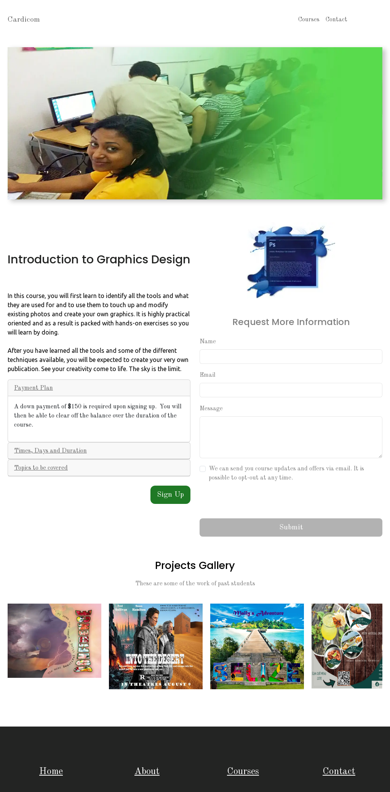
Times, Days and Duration (50, 451)
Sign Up (170, 495)
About (147, 771)
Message (211, 409)
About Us (366, 20)
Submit (291, 527)
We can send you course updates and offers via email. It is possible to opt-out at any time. (286, 473)
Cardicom (24, 20)
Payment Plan (33, 388)
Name (208, 342)
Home (51, 771)
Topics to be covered (41, 468)
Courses (309, 20)
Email (208, 375)
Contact (336, 20)
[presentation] (257, 500)
